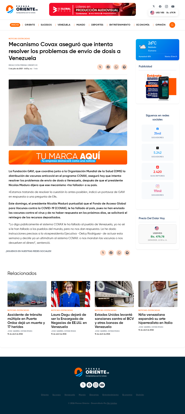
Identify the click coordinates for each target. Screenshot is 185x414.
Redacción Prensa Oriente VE (23, 65)
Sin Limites (112, 403)
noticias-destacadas (18, 310)
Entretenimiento (120, 25)
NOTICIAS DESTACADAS (19, 39)
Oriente (30, 25)
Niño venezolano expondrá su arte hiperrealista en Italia (155, 319)
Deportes (97, 25)
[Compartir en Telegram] (124, 67)
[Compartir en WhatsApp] (116, 67)
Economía (142, 25)
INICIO (15, 25)
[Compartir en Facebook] (108, 67)
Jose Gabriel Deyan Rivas (20, 331)
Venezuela (64, 25)
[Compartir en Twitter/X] (100, 67)
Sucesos (46, 25)
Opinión (161, 25)
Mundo (80, 25)
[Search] (172, 25)
